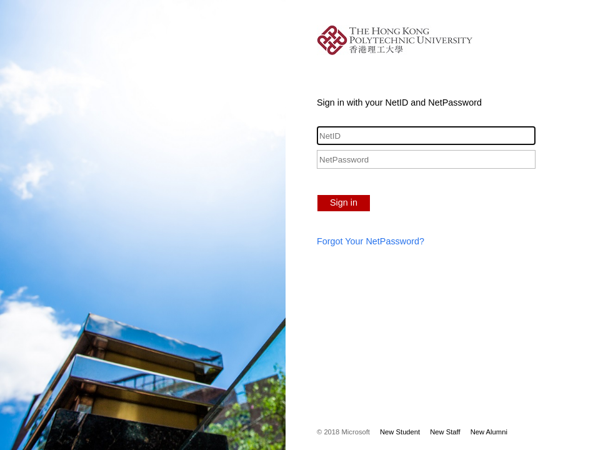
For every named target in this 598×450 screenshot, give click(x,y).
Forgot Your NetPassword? (370, 241)
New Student (400, 432)
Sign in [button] (343, 203)
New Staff (445, 432)
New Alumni (489, 432)
